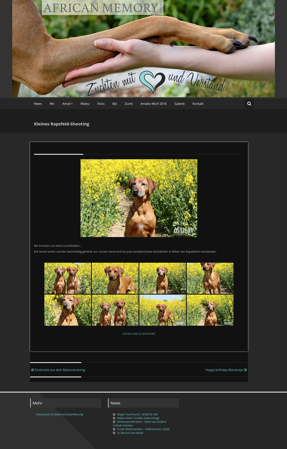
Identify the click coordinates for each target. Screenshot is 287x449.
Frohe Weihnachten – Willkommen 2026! (143, 429)
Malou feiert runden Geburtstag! (138, 418)
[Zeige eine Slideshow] (139, 333)
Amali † (67, 104)
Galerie (180, 104)
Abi (114, 104)
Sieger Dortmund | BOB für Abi (137, 414)
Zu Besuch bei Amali (130, 433)
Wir (52, 104)
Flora (100, 104)
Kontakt (198, 104)
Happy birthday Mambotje (226, 370)
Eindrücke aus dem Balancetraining (57, 370)
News (38, 104)
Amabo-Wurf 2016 (153, 104)
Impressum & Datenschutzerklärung (59, 414)
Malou (85, 104)
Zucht (129, 104)
